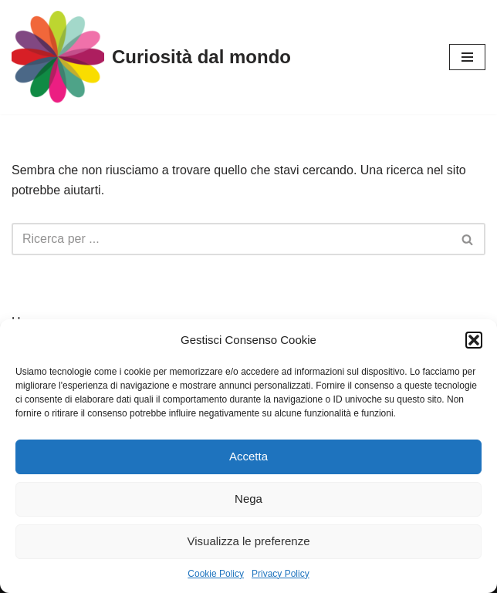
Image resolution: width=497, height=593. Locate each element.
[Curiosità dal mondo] (151, 57)
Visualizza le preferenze (249, 541)
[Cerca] (231, 239)
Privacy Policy (280, 573)
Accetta (248, 456)
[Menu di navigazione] (467, 57)
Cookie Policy (216, 573)
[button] (474, 340)
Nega (248, 498)
